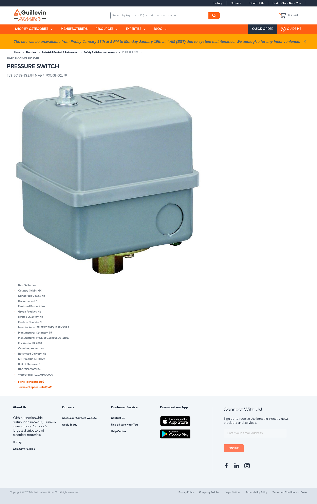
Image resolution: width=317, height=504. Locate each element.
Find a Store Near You (287, 3)
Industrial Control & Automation (60, 52)
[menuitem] (34, 29)
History (217, 3)
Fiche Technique (31, 382)
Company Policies (24, 449)
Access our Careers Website (79, 418)
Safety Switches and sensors (100, 52)
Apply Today (69, 425)
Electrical (31, 52)
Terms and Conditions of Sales (290, 492)
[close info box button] (305, 41)
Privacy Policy (186, 492)
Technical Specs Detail (35, 387)
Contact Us (256, 3)
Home (17, 52)
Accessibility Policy (256, 492)
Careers (236, 3)
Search (214, 15)
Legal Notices (232, 492)
